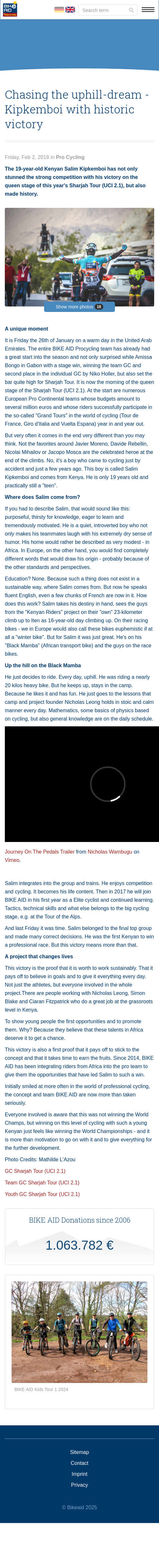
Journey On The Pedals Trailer (40, 852)
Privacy (79, 1485)
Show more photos (79, 307)
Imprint (80, 1474)
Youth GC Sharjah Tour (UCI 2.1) (43, 1194)
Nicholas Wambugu (110, 852)
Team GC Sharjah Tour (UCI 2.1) (42, 1182)
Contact (79, 1463)
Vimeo (12, 860)
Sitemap (79, 1452)
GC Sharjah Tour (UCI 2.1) (36, 1171)
